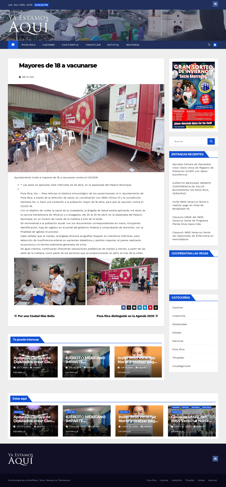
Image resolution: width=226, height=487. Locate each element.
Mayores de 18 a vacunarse (58, 65)
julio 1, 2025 (24, 426)
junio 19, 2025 (130, 426)
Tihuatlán (93, 44)
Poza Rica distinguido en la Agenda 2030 (127, 316)
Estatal (113, 44)
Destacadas (179, 324)
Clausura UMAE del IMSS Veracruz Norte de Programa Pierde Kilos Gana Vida (190, 221)
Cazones (48, 44)
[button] (209, 44)
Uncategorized (181, 366)
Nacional (133, 44)
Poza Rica (29, 44)
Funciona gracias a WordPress (23, 480)
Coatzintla (70, 44)
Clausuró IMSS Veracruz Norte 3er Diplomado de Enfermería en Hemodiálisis (193, 236)
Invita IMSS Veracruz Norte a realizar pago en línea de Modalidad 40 (190, 205)
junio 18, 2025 (182, 426)
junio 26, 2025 (77, 426)
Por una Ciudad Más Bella (34, 316)
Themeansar (64, 480)
